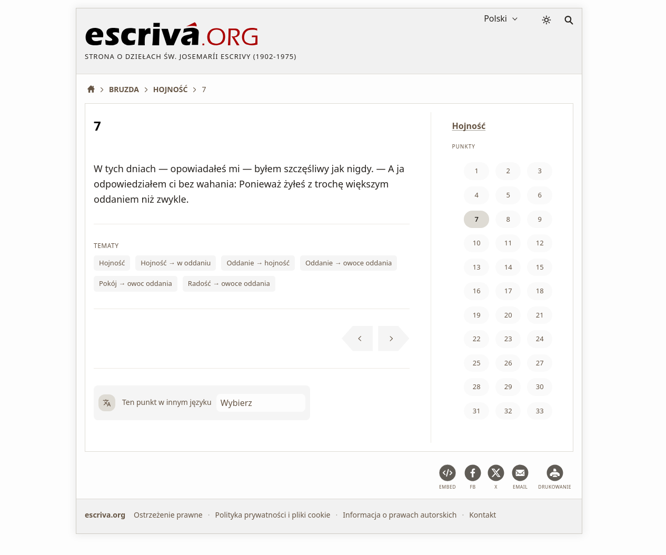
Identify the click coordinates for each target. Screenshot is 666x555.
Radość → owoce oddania (229, 283)
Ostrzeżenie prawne (168, 515)
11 (508, 242)
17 (508, 290)
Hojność (112, 262)
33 (540, 410)
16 (477, 290)
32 (508, 410)
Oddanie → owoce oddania (348, 262)
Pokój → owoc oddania (135, 283)
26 (508, 363)
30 (540, 386)
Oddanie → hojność (258, 262)
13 (477, 267)
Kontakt (482, 515)
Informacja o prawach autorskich (399, 515)
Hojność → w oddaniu (176, 262)
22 (477, 338)
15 (540, 267)
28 (477, 386)
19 (477, 315)
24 (540, 338)
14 (508, 267)
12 (540, 242)
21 (540, 315)
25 (477, 363)
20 (508, 315)
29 (508, 386)
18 (540, 290)
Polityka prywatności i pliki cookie (272, 515)
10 (477, 242)
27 (540, 363)
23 (508, 338)
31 (477, 410)
